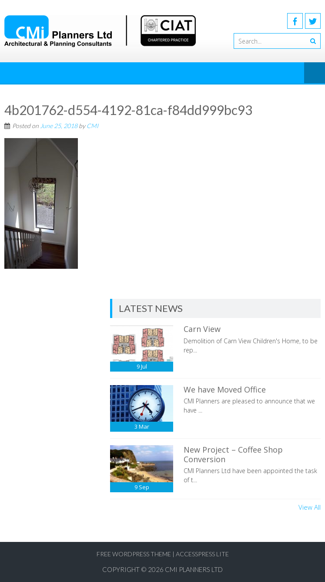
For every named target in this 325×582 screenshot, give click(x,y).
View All (309, 507)
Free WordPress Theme (134, 554)
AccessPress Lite (202, 554)
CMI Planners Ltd (194, 569)
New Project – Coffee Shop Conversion (233, 454)
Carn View (202, 329)
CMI (92, 125)
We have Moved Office (225, 389)
